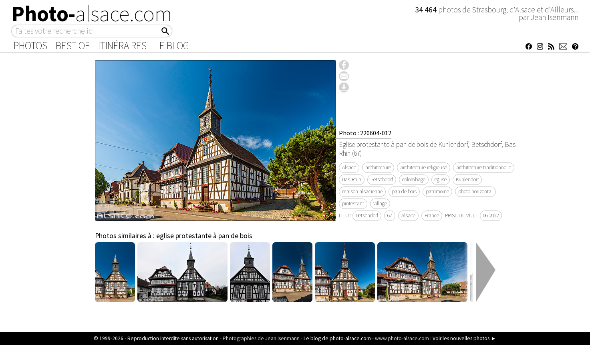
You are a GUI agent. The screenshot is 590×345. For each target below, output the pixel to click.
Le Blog (172, 45)
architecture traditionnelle (483, 167)
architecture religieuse (423, 167)
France (432, 215)
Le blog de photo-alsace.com (337, 338)
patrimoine (437, 191)
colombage (413, 179)
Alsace (349, 167)
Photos (30, 45)
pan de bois (404, 191)
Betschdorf (382, 179)
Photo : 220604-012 (365, 133)
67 (389, 215)
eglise (441, 179)
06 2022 (491, 215)
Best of (73, 45)
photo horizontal (475, 191)
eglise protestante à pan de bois (204, 235)
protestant (353, 203)
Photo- (92, 13)
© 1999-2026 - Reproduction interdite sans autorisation (156, 338)
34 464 (426, 9)
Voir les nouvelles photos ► (464, 338)
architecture (378, 167)
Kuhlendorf (467, 179)
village (380, 203)
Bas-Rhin (351, 179)
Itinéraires (122, 45)
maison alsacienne (362, 191)
